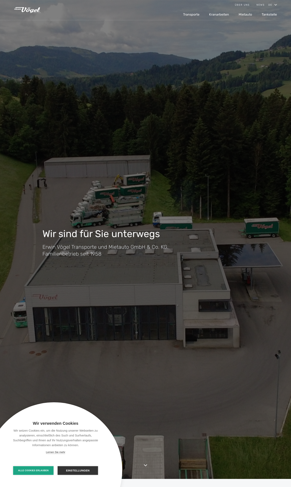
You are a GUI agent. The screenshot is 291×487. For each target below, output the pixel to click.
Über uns (242, 4)
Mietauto (245, 14)
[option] (145, 239)
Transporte (191, 14)
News (260, 4)
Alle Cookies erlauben (33, 470)
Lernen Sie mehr (55, 452)
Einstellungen (78, 470)
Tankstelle (269, 14)
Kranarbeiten (219, 14)
